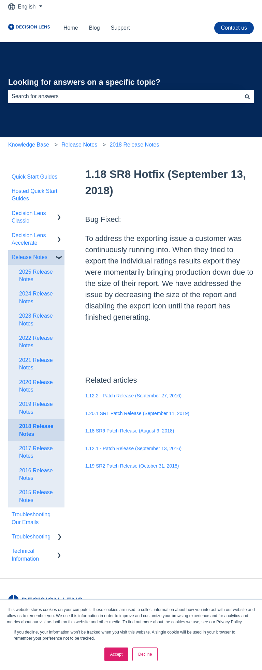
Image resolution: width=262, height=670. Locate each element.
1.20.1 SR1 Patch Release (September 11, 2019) (137, 413)
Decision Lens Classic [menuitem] (29, 217)
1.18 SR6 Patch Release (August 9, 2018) (129, 430)
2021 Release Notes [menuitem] (36, 363)
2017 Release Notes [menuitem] (36, 452)
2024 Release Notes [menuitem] (36, 297)
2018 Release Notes (134, 145)
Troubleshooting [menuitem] (31, 536)
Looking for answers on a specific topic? (84, 82)
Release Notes (79, 145)
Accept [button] (116, 654)
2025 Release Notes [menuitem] (36, 275)
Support (120, 28)
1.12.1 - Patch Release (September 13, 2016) (133, 448)
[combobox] (124, 96)
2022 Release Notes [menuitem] (36, 341)
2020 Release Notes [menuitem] (36, 386)
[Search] (247, 96)
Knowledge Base (28, 145)
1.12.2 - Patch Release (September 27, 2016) (133, 395)
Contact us (234, 28)
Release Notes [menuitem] (29, 257)
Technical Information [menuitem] (25, 554)
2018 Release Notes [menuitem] (36, 430)
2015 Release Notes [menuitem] (36, 496)
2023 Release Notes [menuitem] (36, 319)
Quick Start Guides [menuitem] (34, 177)
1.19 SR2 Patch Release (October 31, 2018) (132, 466)
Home (70, 28)
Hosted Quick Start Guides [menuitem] (34, 194)
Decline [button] (145, 654)
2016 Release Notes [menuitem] (36, 474)
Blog (94, 28)
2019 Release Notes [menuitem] (36, 407)
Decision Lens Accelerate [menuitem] (29, 239)
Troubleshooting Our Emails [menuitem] (31, 518)
